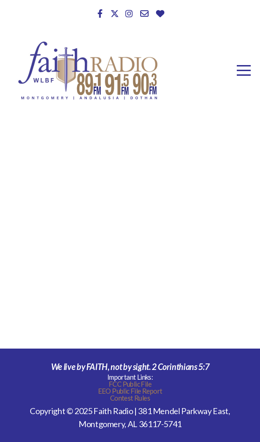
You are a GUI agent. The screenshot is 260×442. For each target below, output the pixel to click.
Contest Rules (130, 398)
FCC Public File (130, 384)
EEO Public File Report (130, 391)
